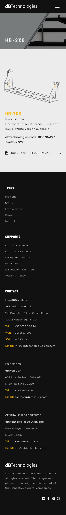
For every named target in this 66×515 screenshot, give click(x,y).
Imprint (10, 221)
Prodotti (10, 196)
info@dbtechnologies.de (31, 448)
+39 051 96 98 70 (25, 326)
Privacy (10, 215)
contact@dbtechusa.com (31, 396)
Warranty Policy (15, 275)
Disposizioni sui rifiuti (19, 269)
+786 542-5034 (24, 390)
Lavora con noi (14, 208)
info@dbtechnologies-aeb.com (35, 345)
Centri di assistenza (18, 251)
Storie (9, 202)
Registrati (11, 263)
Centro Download (16, 245)
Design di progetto (17, 257)
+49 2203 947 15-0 (26, 441)
